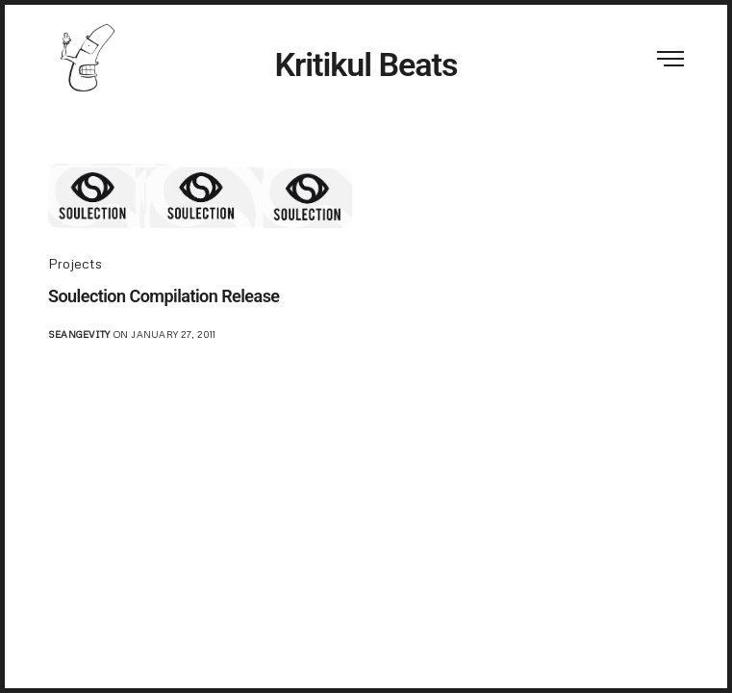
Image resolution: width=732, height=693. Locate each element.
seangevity (79, 334)
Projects (75, 263)
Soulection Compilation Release (164, 296)
